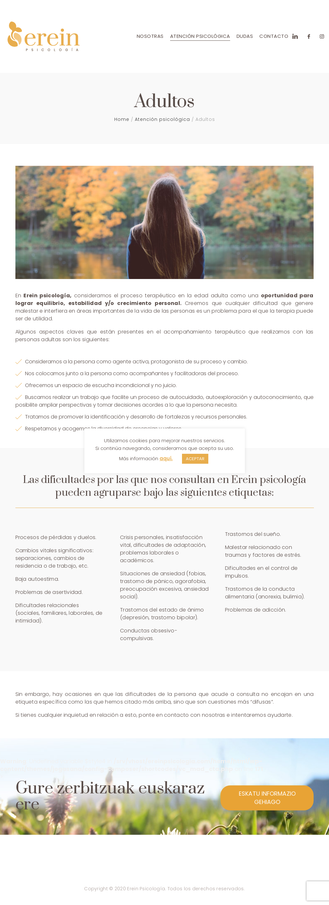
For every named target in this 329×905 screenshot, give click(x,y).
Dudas (245, 36)
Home (121, 119)
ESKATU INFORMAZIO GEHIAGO (267, 798)
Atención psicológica (200, 36)
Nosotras (150, 36)
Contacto (273, 36)
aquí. (166, 458)
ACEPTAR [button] (195, 459)
